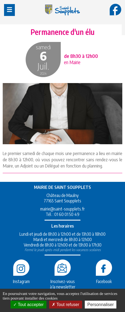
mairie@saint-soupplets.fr (62, 209)
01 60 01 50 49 (66, 214)
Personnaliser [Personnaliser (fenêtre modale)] (100, 304)
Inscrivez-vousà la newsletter (62, 281)
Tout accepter (28, 304)
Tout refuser (65, 304)
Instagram (21, 278)
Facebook (104, 278)
